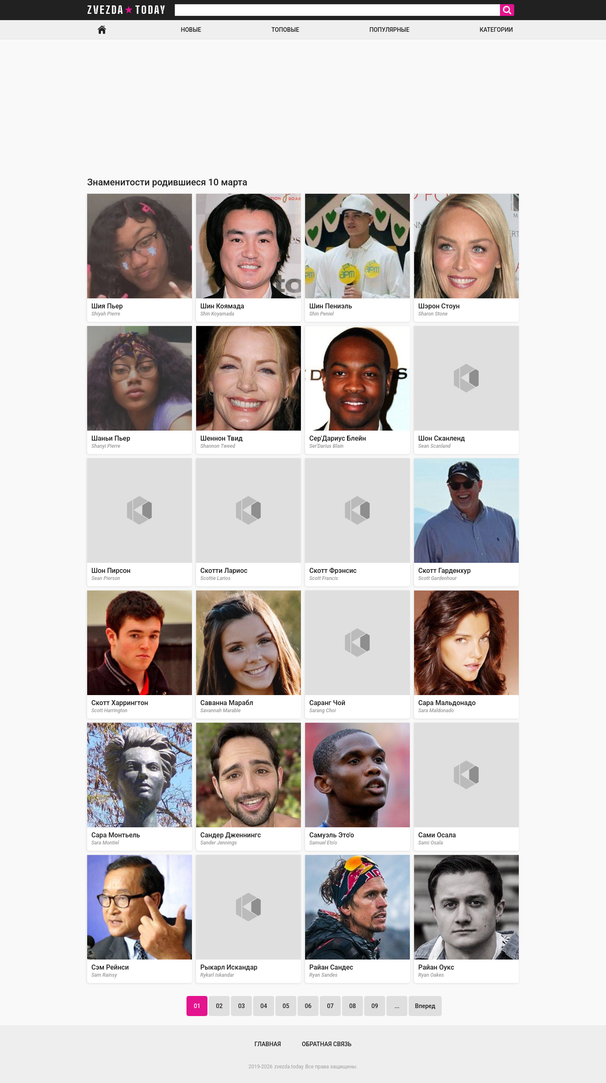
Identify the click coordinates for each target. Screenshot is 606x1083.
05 (285, 1006)
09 (374, 1006)
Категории (496, 29)
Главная (101, 30)
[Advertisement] (303, 102)
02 (219, 1006)
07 (330, 1006)
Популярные (389, 29)
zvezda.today (288, 1067)
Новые (191, 29)
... (396, 1006)
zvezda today (126, 10)
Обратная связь (326, 1044)
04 (263, 1006)
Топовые (285, 29)
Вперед (425, 1006)
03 (241, 1006)
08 (352, 1006)
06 (308, 1006)
